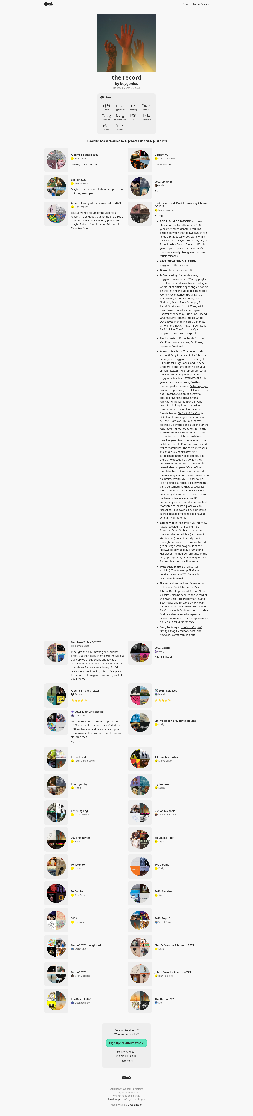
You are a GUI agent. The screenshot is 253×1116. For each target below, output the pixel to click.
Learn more (126, 1060)
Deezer (120, 127)
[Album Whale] (48, 4)
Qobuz (106, 127)
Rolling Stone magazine (185, 405)
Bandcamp (133, 107)
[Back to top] (126, 1078)
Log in (196, 3)
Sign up (205, 3)
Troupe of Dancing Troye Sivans (179, 397)
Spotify (106, 107)
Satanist (165, 561)
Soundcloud (146, 117)
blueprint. (191, 333)
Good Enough (135, 1104)
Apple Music (120, 107)
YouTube (106, 117)
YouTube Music (120, 117)
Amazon (146, 107)
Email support (115, 1099)
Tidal (133, 117)
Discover (187, 3)
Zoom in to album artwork (126, 43)
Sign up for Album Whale (126, 1043)
